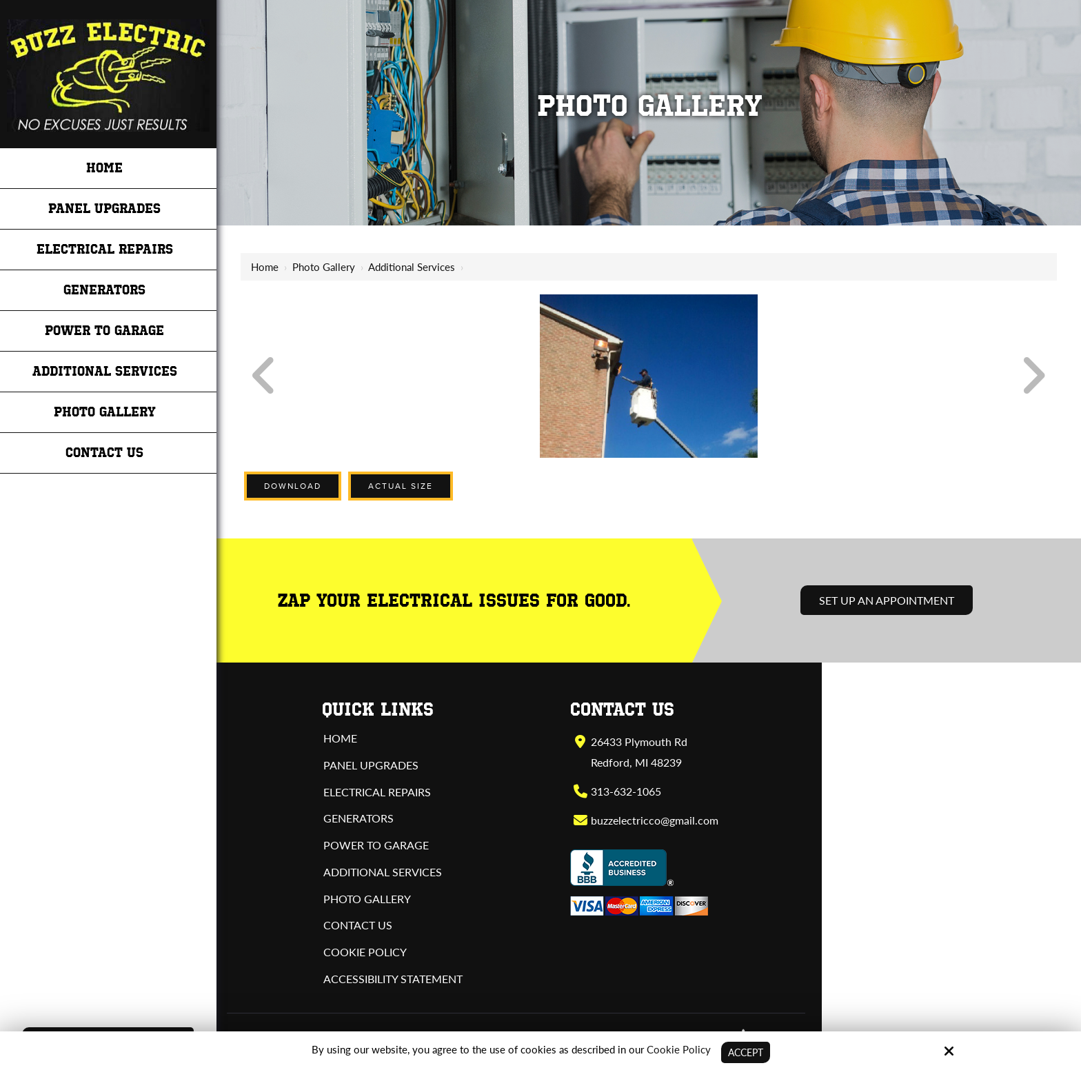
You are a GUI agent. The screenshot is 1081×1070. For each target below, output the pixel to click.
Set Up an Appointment (886, 600)
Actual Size (400, 486)
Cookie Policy (677, 1048)
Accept (745, 1052)
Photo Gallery (323, 267)
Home (265, 267)
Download (292, 486)
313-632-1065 (625, 791)
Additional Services (411, 267)
